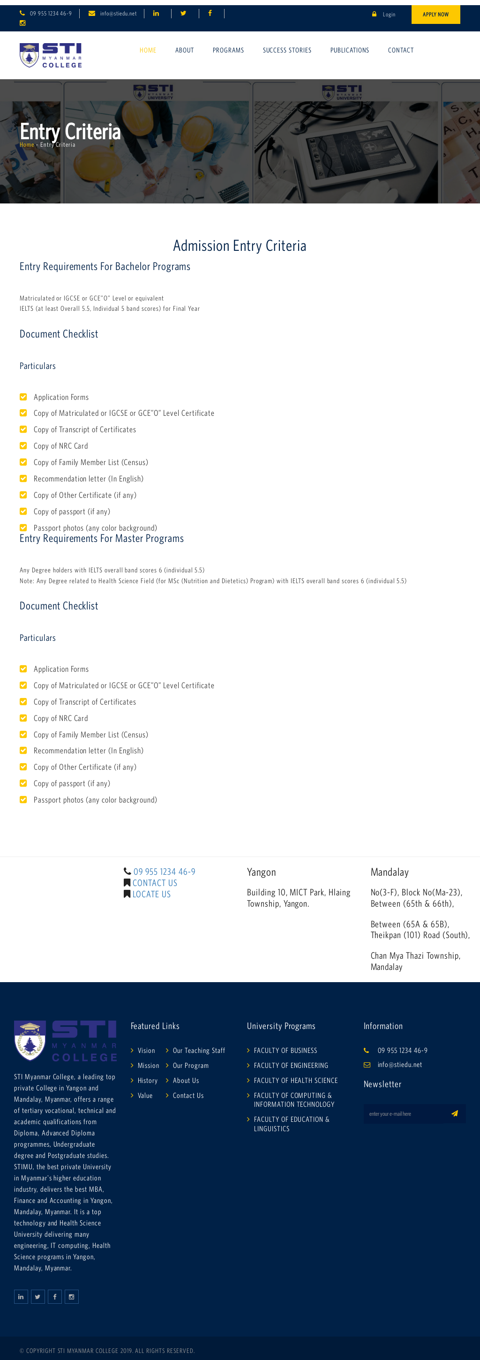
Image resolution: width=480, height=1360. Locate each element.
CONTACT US (155, 877)
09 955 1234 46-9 (51, 8)
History (148, 1075)
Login (384, 9)
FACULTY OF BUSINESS (285, 1045)
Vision (147, 1045)
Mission (149, 1060)
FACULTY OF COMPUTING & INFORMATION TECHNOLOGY (294, 1094)
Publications (350, 45)
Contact (401, 45)
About (184, 45)
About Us (186, 1075)
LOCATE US (152, 889)
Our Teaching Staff (199, 1045)
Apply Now (436, 9)
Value (145, 1089)
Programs (228, 45)
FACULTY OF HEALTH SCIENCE (296, 1075)
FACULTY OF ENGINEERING (291, 1060)
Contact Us (188, 1089)
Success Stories (287, 45)
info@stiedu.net (118, 8)
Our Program (191, 1060)
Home (148, 45)
